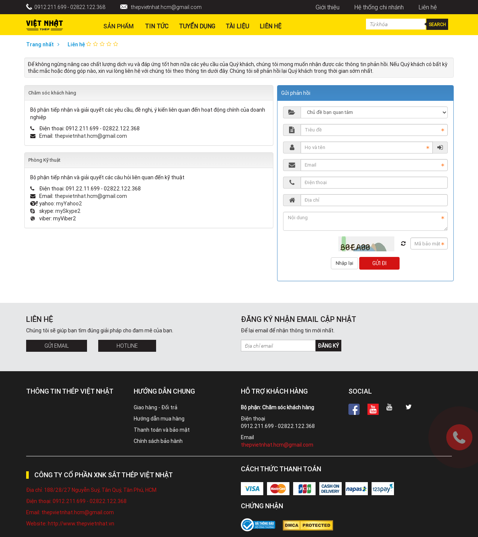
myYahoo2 (69, 203)
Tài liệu (237, 26)
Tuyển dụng (197, 26)
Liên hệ (428, 7)
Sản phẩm (118, 26)
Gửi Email (56, 345)
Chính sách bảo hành (158, 441)
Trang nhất (44, 44)
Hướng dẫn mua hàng (159, 418)
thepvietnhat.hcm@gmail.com (166, 7)
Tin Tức (156, 26)
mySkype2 (68, 211)
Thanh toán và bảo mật (162, 429)
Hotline (127, 345)
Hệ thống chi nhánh (379, 7)
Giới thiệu (327, 7)
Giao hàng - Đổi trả (155, 407)
